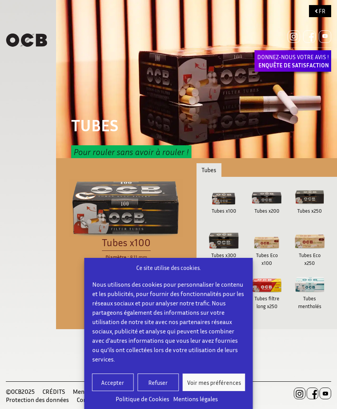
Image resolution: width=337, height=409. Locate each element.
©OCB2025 (20, 391)
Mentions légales (195, 399)
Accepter (112, 382)
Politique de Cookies (142, 399)
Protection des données (37, 400)
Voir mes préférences (214, 382)
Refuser (158, 382)
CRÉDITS (53, 391)
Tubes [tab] (209, 169)
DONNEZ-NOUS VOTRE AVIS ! (293, 61)
